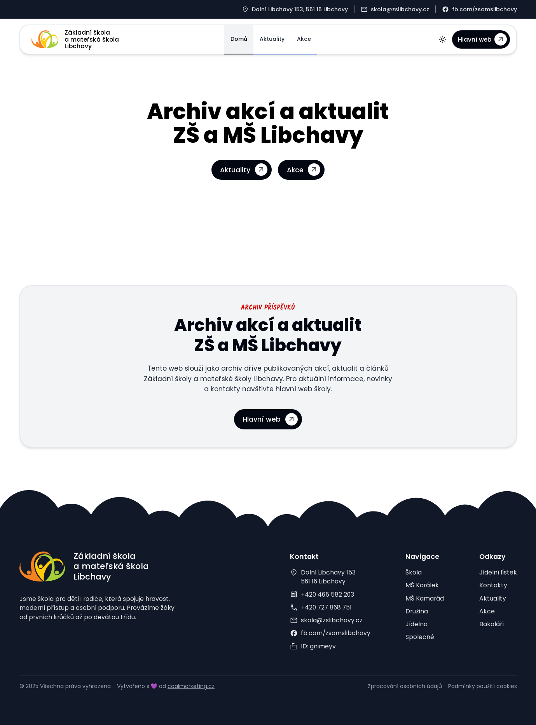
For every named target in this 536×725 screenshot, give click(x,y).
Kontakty (493, 585)
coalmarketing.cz (191, 686)
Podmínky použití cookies (482, 686)
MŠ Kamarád (424, 598)
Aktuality (272, 39)
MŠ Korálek (422, 585)
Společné (419, 637)
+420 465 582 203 (327, 594)
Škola (413, 572)
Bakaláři (491, 624)
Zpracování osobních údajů (405, 686)
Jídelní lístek (498, 572)
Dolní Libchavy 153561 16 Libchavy (328, 576)
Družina (416, 611)
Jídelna (416, 624)
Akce (304, 39)
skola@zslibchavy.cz (332, 620)
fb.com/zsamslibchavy (335, 633)
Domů (238, 39)
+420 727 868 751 (326, 607)
